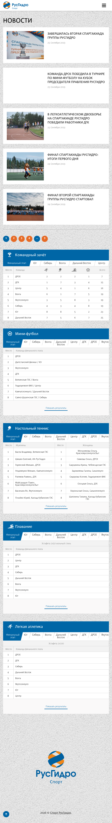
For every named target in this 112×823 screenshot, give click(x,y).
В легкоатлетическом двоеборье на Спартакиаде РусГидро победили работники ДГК (75, 118)
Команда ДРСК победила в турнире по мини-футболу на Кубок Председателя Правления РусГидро (76, 78)
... (37, 237)
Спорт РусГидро (60, 812)
